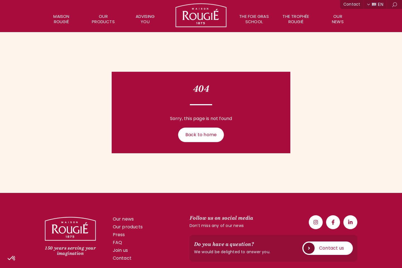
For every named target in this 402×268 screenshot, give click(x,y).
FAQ (117, 242)
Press (119, 234)
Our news (123, 219)
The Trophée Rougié (296, 19)
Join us (120, 250)
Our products (103, 19)
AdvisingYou (145, 19)
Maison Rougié (61, 19)
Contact (351, 4)
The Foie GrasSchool (254, 19)
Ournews (338, 19)
